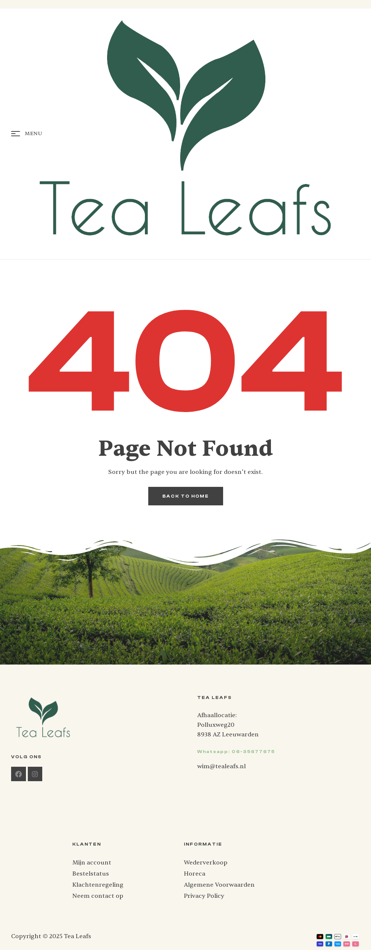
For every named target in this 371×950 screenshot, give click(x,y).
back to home (185, 496)
